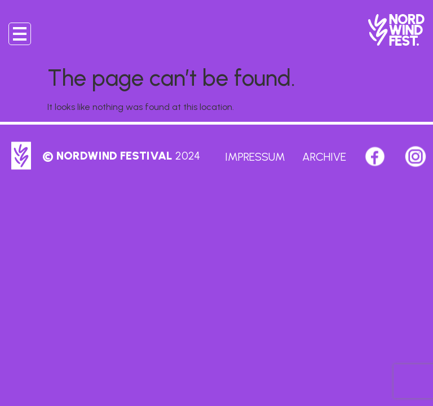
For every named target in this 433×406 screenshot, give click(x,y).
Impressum (255, 156)
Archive (324, 156)
